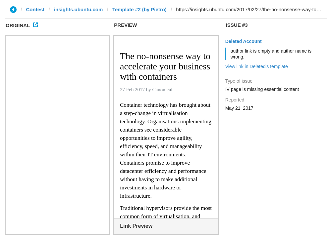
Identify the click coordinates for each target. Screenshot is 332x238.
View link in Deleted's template (256, 66)
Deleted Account (243, 41)
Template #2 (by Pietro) (139, 9)
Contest (35, 9)
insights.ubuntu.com (78, 9)
